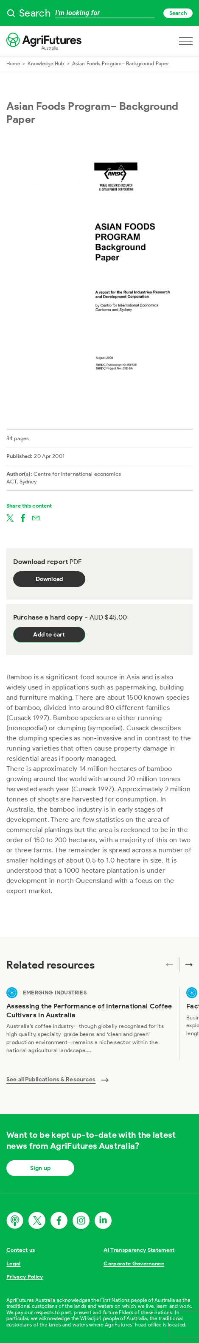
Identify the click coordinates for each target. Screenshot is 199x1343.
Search (178, 13)
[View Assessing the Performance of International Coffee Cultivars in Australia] (89, 1023)
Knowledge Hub (46, 63)
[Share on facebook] (23, 518)
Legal (13, 1263)
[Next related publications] (186, 965)
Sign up (40, 1168)
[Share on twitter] (10, 518)
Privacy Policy (24, 1276)
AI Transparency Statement (139, 1250)
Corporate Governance (134, 1263)
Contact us (20, 1250)
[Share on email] (35, 518)
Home (13, 63)
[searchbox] (99, 13)
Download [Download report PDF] (49, 579)
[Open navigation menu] (186, 41)
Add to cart (49, 634)
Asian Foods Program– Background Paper (120, 63)
